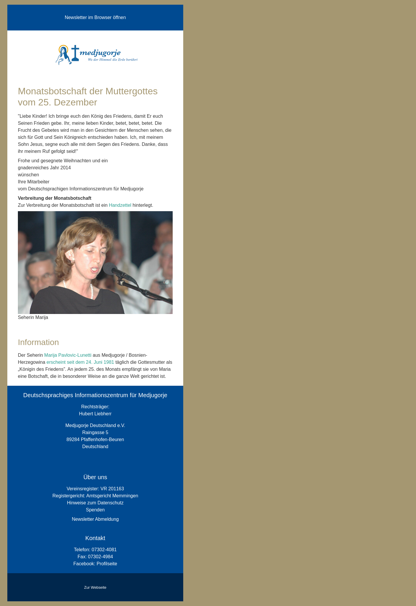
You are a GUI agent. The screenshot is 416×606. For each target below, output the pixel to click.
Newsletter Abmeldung (95, 519)
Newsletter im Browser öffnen (95, 17)
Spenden (95, 509)
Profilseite (106, 563)
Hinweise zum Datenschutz (95, 502)
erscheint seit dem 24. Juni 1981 (80, 362)
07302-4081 (104, 549)
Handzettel (120, 205)
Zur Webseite (95, 587)
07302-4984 (100, 556)
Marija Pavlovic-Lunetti (67, 355)
